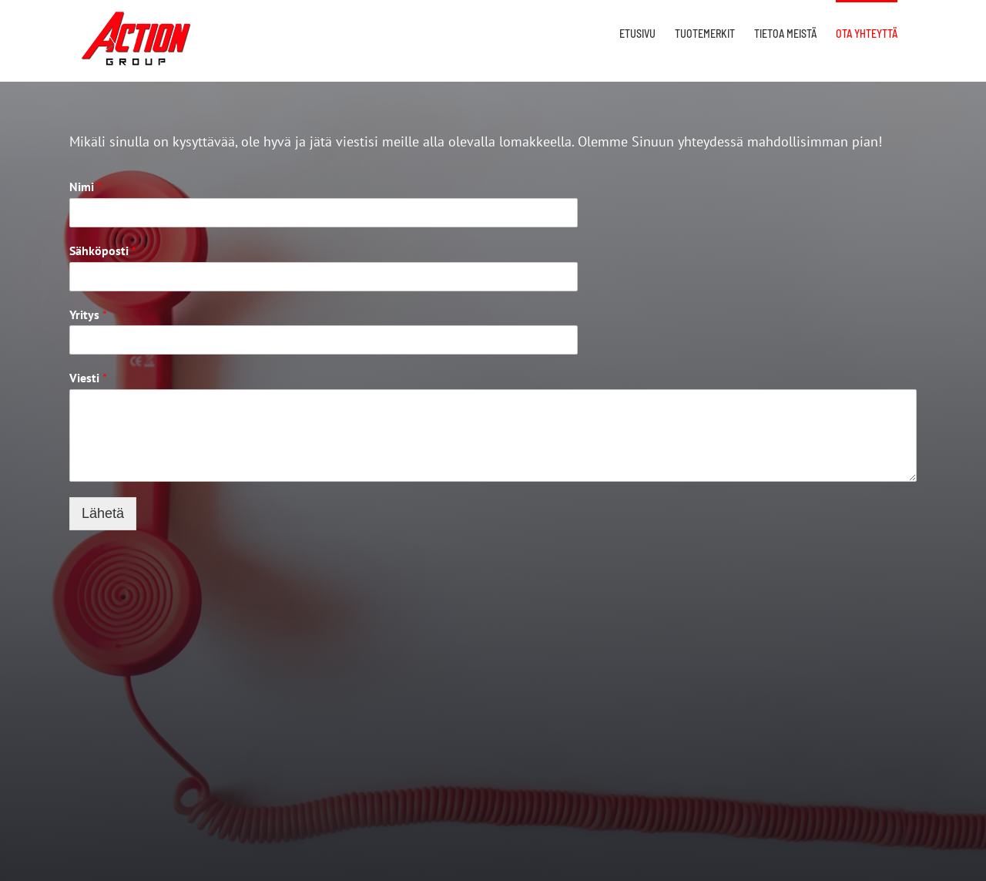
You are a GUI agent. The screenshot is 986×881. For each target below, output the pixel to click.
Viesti (88, 377)
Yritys (88, 314)
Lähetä (103, 513)
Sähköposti (102, 250)
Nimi (85, 186)
